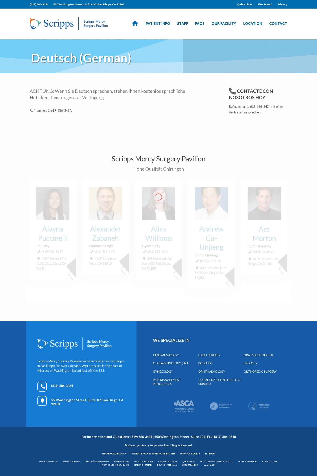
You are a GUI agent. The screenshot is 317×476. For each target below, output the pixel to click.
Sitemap (210, 453)
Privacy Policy (190, 453)
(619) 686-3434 (39, 4)
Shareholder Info (114, 453)
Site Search (265, 4)
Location (252, 23)
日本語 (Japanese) (190, 465)
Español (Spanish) (48, 461)
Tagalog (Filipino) (143, 461)
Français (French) (247, 461)
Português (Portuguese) (115, 465)
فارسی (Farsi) (209, 465)
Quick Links (244, 4)
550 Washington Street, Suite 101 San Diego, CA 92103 (88, 4)
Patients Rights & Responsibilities (153, 453)
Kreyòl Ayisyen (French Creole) (216, 461)
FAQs (200, 23)
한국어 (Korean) (121, 461)
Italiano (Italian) (143, 465)
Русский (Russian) (167, 461)
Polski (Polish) (270, 461)
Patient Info (158, 23)
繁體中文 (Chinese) (71, 461)
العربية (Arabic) (188, 461)
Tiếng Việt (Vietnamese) (97, 461)
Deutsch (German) (167, 465)
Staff (182, 23)
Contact (278, 23)
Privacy (282, 4)
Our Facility (224, 23)
